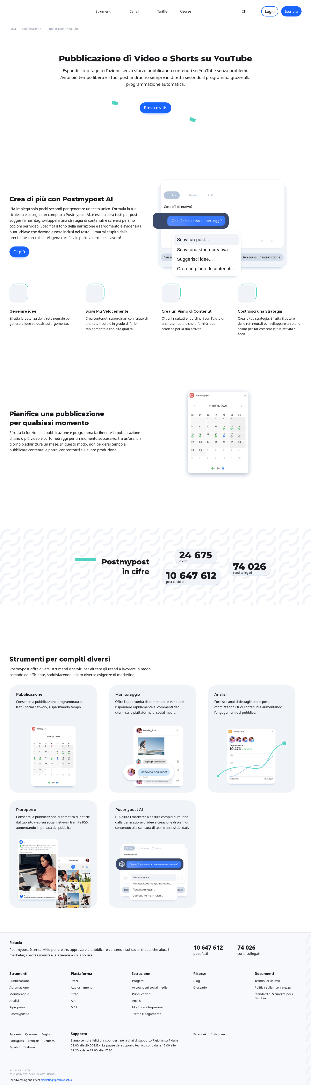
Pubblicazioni (141, 994)
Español (14, 1047)
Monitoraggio (19, 994)
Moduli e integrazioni (147, 1007)
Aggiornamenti (82, 987)
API (73, 1000)
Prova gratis (155, 107)
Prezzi (75, 981)
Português (16, 1041)
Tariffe (162, 11)
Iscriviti (291, 11)
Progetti (138, 981)
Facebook (200, 1034)
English (47, 1034)
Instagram (218, 1034)
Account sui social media (150, 987)
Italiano (29, 1047)
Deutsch (49, 1041)
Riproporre (17, 1007)
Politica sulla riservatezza (273, 987)
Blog (196, 981)
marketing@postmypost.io (56, 1080)
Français (33, 1041)
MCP (74, 1007)
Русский (15, 1034)
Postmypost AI (19, 1014)
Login (270, 11)
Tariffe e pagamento (146, 1014)
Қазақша (31, 1034)
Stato (74, 994)
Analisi (14, 1000)
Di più (19, 252)
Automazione (19, 987)
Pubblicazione (19, 981)
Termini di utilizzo (267, 981)
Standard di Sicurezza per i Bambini (274, 996)
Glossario (200, 987)
